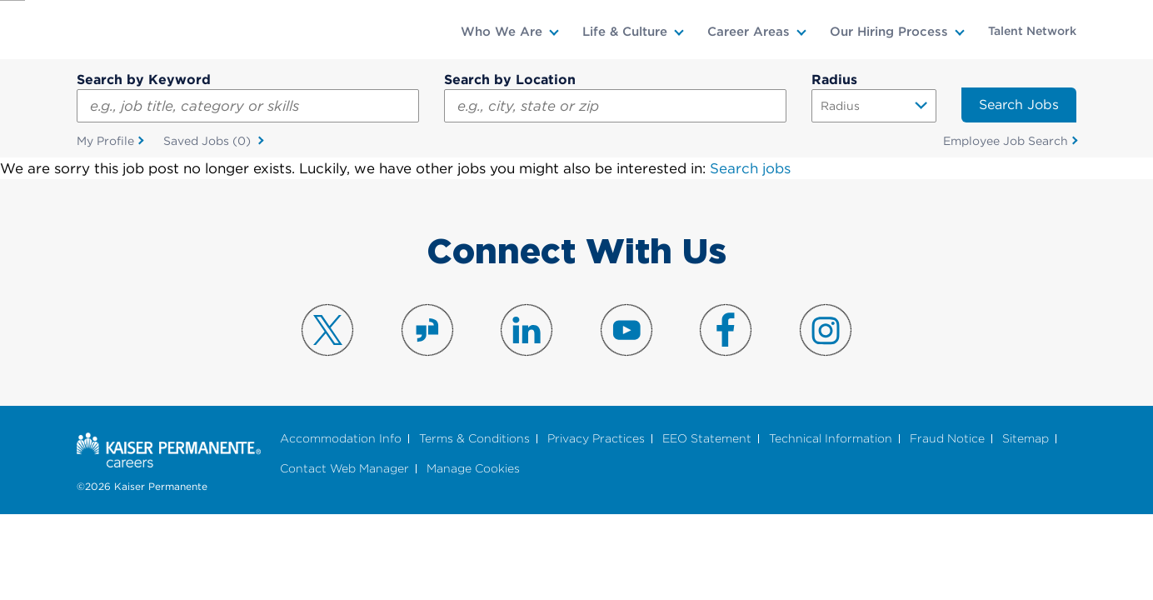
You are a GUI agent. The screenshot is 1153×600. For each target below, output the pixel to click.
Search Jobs (1019, 104)
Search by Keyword (144, 80)
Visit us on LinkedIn (527, 330)
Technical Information (830, 438)
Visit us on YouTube (626, 330)
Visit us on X (327, 330)
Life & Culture (624, 31)
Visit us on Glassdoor (427, 330)
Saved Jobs (208, 141)
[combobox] (615, 105)
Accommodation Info (341, 438)
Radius (834, 80)
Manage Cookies (473, 469)
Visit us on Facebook (726, 330)
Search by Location (510, 80)
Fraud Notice (947, 438)
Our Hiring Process (889, 31)
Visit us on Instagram (826, 330)
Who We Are (501, 31)
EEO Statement (706, 438)
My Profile (105, 141)
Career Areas (748, 31)
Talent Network (1032, 31)
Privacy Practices (596, 438)
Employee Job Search (1005, 141)
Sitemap (1025, 438)
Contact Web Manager (344, 469)
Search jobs (750, 168)
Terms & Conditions (474, 438)
